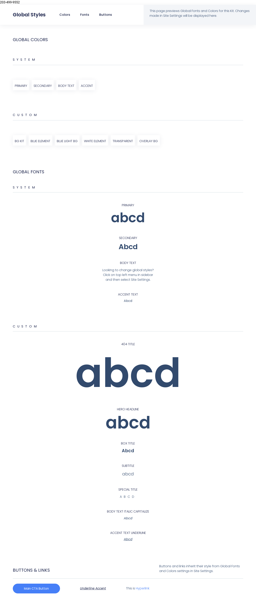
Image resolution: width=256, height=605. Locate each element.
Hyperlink (145, 588)
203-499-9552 (10, 2)
